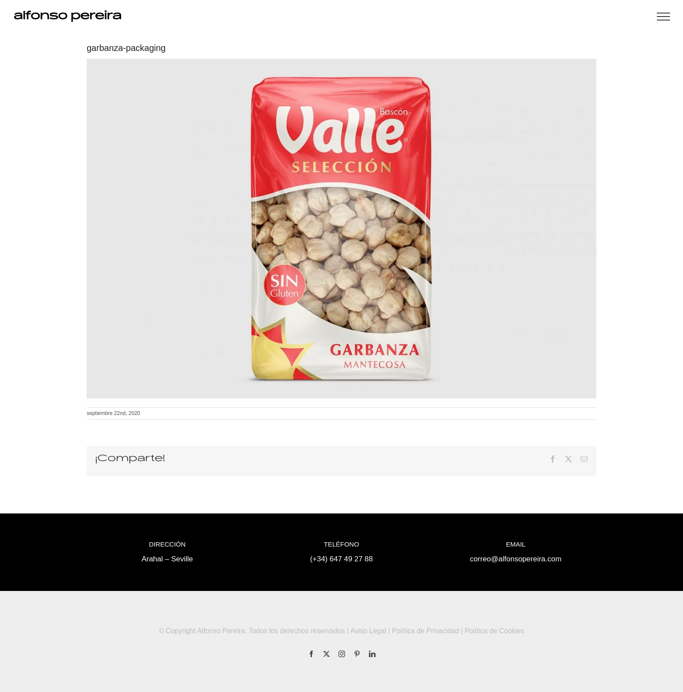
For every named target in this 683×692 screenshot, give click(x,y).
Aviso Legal (368, 631)
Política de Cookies (494, 631)
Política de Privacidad (425, 631)
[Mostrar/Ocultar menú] (663, 16)
